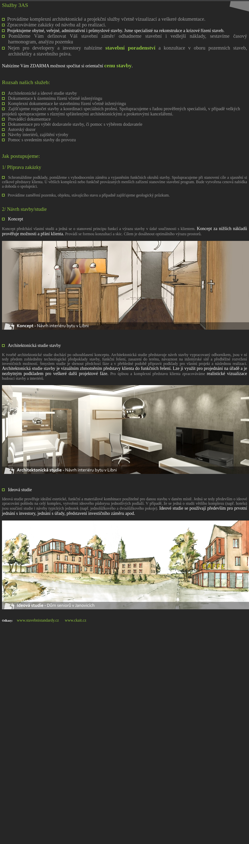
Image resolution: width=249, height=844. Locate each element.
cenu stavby (118, 65)
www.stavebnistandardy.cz (38, 620)
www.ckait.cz (75, 620)
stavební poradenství (130, 48)
